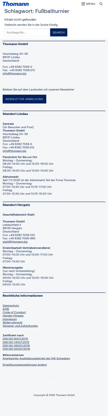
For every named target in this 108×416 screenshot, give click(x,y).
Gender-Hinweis (13, 315)
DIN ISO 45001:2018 (16, 345)
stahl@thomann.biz (15, 241)
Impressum (10, 319)
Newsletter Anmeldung (24, 98)
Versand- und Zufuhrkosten (20, 325)
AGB (6, 309)
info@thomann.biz (14, 73)
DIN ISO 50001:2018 (16, 349)
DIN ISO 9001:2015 (15, 338)
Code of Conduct (14, 312)
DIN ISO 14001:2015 (16, 342)
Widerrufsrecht (12, 322)
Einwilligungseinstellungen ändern (25, 364)
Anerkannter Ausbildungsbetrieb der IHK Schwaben (36, 358)
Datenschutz (11, 305)
